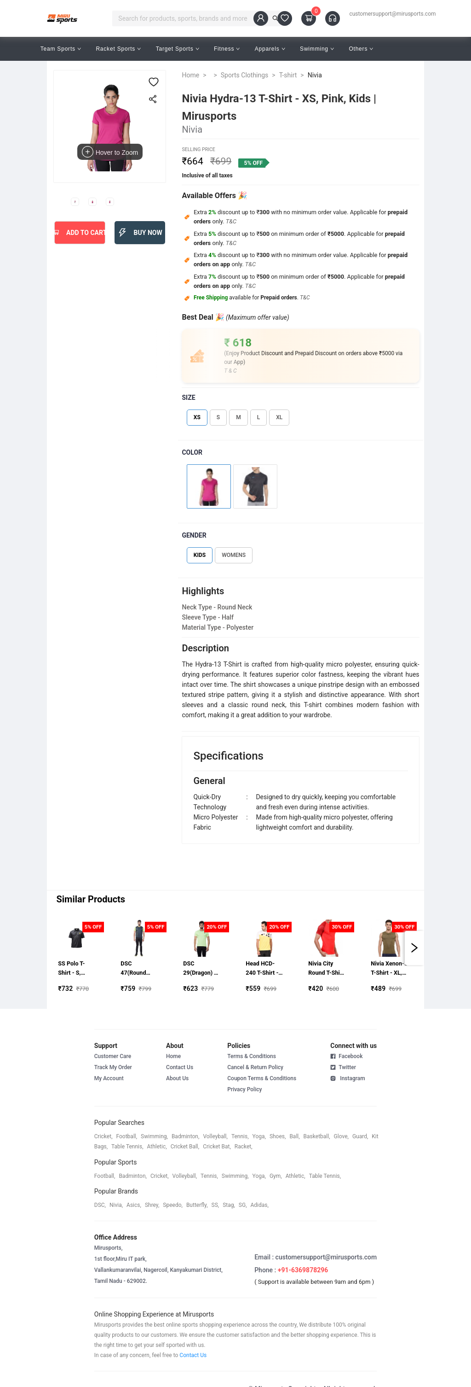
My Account (109, 1078)
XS (197, 417)
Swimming (317, 49)
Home (190, 75)
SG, (243, 1205)
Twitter (343, 1067)
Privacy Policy (244, 1089)
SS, (215, 1205)
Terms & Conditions (251, 1056)
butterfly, (197, 1205)
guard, (360, 1136)
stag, (229, 1205)
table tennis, (127, 1146)
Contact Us (179, 1067)
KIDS (200, 555)
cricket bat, (217, 1146)
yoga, (259, 1136)
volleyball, (215, 1136)
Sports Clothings (245, 75)
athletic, (157, 1146)
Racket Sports (118, 49)
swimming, (154, 1136)
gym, (276, 1176)
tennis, (240, 1136)
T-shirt (288, 75)
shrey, (152, 1205)
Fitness (227, 49)
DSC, (100, 1205)
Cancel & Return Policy (255, 1067)
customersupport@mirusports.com (392, 14)
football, (127, 1136)
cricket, (103, 1136)
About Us (177, 1078)
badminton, (186, 1136)
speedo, (173, 1205)
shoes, (278, 1136)
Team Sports (60, 49)
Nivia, (116, 1205)
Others (361, 49)
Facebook (346, 1056)
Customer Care (112, 1056)
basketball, (317, 1136)
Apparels (270, 49)
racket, (244, 1146)
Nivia (315, 75)
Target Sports (177, 49)
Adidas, (260, 1205)
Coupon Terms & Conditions (261, 1078)
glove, (341, 1136)
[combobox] (192, 18)
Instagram (347, 1078)
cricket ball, (185, 1146)
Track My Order (113, 1067)
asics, (133, 1205)
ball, (294, 1136)
